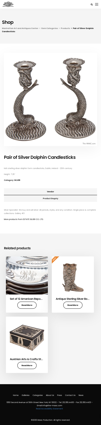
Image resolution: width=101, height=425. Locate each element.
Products (65, 28)
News (81, 395)
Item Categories (49, 28)
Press (59, 395)
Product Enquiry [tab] (50, 198)
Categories (38, 395)
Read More (27, 305)
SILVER (17, 180)
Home (16, 395)
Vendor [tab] (50, 191)
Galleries (25, 395)
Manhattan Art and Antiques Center (20, 28)
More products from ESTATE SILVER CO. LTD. (24, 219)
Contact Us (70, 395)
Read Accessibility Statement (49, 408)
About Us (50, 395)
